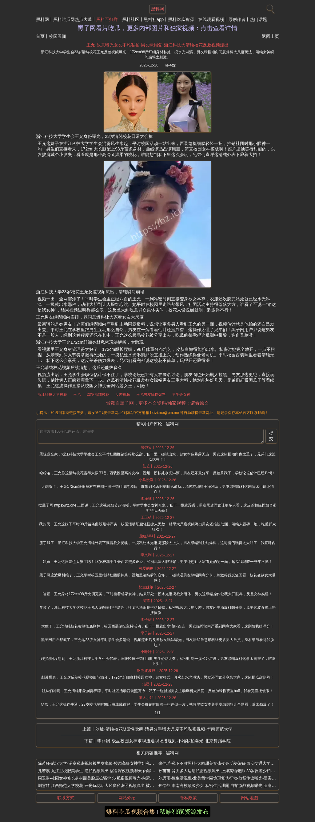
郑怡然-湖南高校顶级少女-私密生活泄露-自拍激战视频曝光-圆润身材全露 (223, 785)
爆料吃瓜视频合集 (130, 811)
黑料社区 (130, 19)
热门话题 (258, 19)
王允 (77, 394)
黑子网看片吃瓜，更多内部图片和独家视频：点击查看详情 (157, 28)
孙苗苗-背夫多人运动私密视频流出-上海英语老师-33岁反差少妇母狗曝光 (222, 770)
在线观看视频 (211, 19)
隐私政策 (188, 797)
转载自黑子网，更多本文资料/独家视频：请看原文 (157, 403)
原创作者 (236, 19)
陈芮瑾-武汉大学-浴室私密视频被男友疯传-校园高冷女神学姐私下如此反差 (104, 763)
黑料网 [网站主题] (157, 8)
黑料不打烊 (107, 19)
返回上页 (270, 36)
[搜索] (270, 8)
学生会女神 (181, 394)
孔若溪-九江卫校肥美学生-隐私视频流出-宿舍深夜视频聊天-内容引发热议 (102, 770)
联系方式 (65, 797)
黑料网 (42, 19)
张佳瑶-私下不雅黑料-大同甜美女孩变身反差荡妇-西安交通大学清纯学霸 (222, 763)
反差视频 (122, 394)
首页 (40, 36)
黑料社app (154, 19)
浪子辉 (170, 65)
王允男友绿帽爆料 (151, 394)
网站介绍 (127, 797)
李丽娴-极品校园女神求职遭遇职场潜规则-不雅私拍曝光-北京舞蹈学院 (164, 740)
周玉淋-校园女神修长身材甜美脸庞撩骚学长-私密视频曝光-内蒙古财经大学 (104, 778)
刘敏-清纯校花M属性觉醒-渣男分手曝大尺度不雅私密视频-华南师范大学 (164, 729)
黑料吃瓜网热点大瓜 (72, 19)
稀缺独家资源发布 (184, 811)
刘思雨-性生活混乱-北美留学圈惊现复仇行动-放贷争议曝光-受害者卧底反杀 (225, 778)
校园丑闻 (57, 36)
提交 (271, 436)
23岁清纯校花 (98, 394)
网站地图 (249, 797)
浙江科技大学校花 (52, 394)
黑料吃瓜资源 (181, 19)
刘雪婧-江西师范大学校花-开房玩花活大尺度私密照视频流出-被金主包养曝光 (106, 785)
